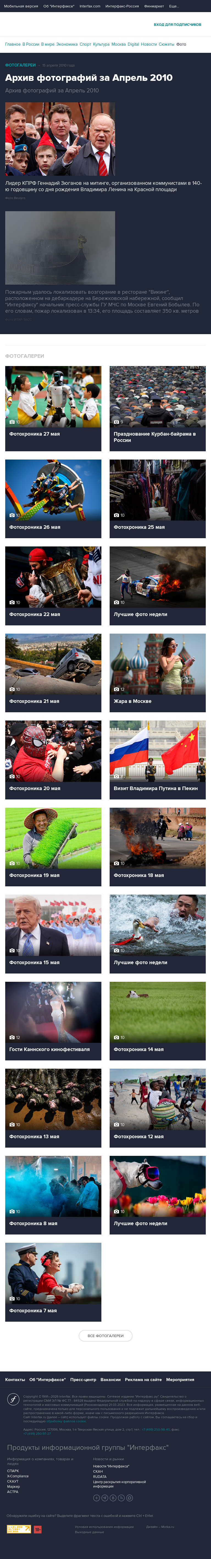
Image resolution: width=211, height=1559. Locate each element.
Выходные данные (89, 1532)
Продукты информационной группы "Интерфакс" (88, 1447)
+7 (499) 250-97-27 (37, 1434)
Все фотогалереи (106, 1335)
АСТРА (12, 1492)
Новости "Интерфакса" (111, 1466)
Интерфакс (105, 24)
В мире (47, 44)
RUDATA (100, 1477)
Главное (13, 44)
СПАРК (13, 1471)
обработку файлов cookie (66, 1421)
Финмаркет (154, 6)
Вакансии (111, 1379)
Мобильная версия (21, 6)
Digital (133, 44)
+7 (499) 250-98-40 (156, 1430)
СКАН (98, 1471)
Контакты (15, 1379)
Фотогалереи (20, 65)
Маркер (13, 1486)
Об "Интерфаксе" (58, 6)
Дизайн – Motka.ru (160, 1527)
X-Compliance (18, 1476)
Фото (181, 44)
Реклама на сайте (143, 1379)
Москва (119, 44)
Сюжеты (166, 44)
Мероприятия (180, 1379)
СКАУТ (12, 1481)
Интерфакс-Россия (122, 6)
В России (31, 44)
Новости (149, 44)
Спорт (85, 44)
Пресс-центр (83, 1379)
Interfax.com (90, 6)
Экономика (67, 44)
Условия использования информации (104, 1527)
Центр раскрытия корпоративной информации (119, 1484)
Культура (101, 44)
